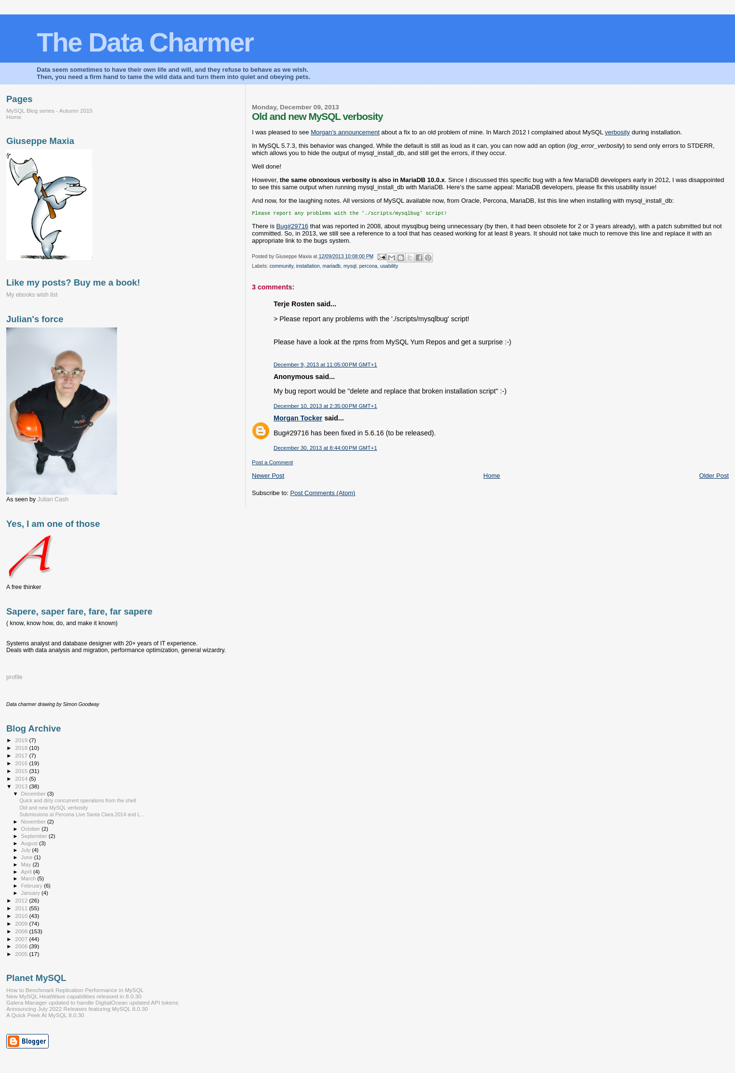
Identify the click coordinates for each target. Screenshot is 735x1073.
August (30, 843)
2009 (22, 923)
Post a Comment (272, 463)
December (34, 794)
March (29, 878)
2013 (22, 786)
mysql (349, 267)
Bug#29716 (292, 227)
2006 (22, 946)
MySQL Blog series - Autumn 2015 (49, 110)
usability (389, 267)
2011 (22, 908)
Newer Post (268, 476)
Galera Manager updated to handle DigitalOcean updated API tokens (92, 1002)
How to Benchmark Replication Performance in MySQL (75, 990)
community (281, 267)
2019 (22, 740)
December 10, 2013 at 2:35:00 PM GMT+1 (325, 407)
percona (368, 267)
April (27, 872)
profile (14, 677)
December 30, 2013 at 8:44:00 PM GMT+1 (325, 449)
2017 (22, 755)
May (27, 864)
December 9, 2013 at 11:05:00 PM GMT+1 (325, 365)
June (27, 857)
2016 (22, 763)
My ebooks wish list (31, 294)
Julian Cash (53, 499)
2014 (22, 778)
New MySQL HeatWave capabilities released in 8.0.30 (74, 996)
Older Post (714, 476)
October (31, 829)
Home (492, 476)
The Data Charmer (145, 42)
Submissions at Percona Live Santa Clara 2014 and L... (81, 814)
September (35, 836)
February (32, 886)
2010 (22, 916)
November (34, 821)
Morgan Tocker (298, 419)
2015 (22, 771)
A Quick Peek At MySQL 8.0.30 (45, 1015)
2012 (22, 900)
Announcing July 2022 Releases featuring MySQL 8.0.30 (77, 1009)
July (26, 850)
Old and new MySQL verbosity (53, 808)
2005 (22, 954)
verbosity (617, 132)
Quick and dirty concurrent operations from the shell (77, 800)
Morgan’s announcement (345, 132)
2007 (22, 939)
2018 (22, 748)
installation (308, 267)
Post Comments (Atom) (322, 493)
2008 (22, 931)
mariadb (332, 267)
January (31, 893)
